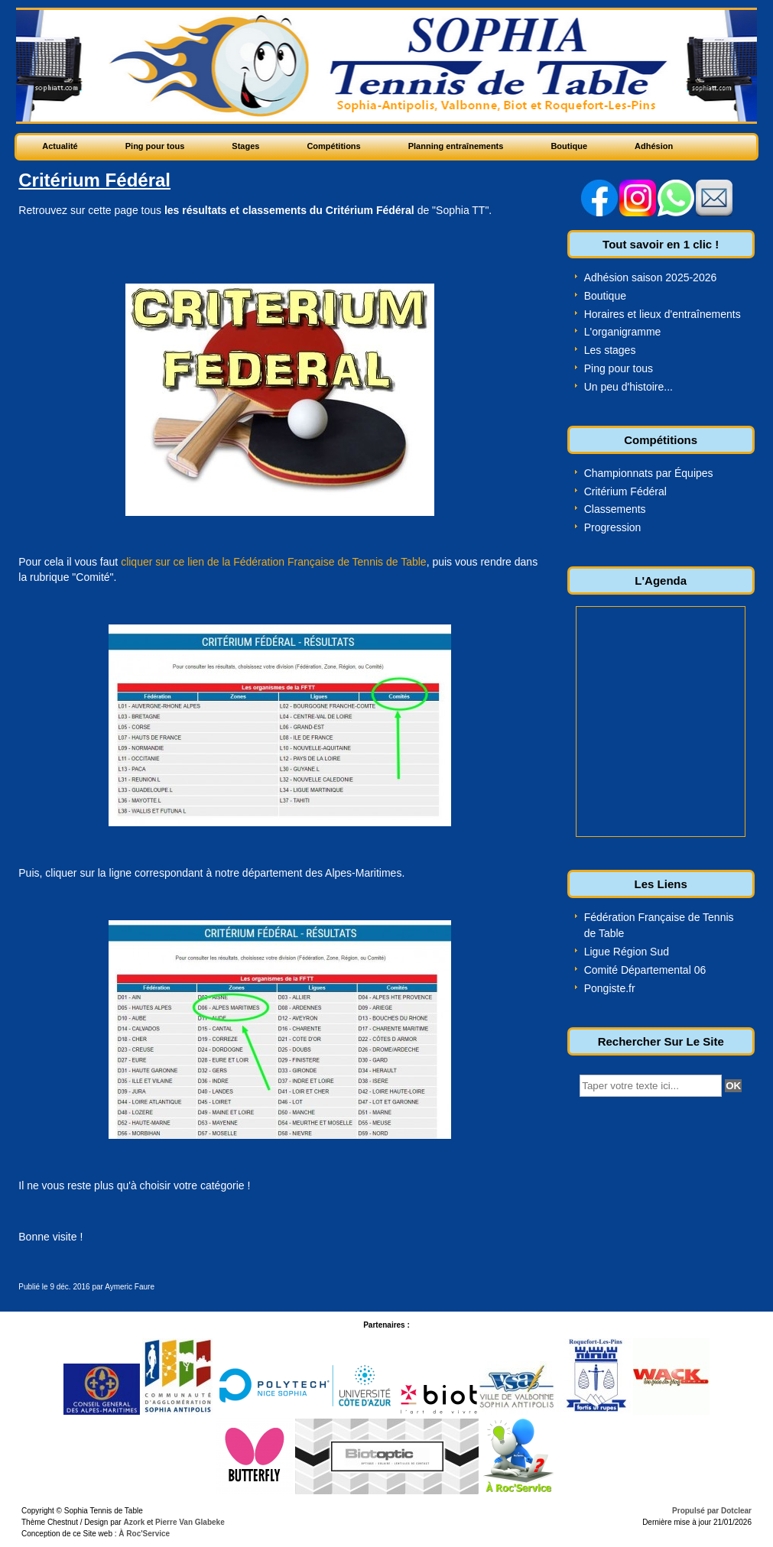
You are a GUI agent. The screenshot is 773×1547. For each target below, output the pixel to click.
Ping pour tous (618, 368)
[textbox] (651, 1086)
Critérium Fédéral (625, 491)
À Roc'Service (144, 1533)
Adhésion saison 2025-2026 (650, 277)
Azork (134, 1522)
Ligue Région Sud (626, 951)
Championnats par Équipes (648, 473)
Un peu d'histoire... (628, 387)
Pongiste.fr (609, 988)
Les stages (610, 350)
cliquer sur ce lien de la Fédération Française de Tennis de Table (274, 562)
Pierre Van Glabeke (190, 1522)
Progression (612, 527)
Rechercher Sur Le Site (661, 1041)
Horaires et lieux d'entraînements (662, 314)
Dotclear (736, 1510)
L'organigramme (622, 332)
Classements (615, 509)
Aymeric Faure (129, 1287)
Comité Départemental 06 (645, 970)
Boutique (605, 296)
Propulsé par (696, 1510)
